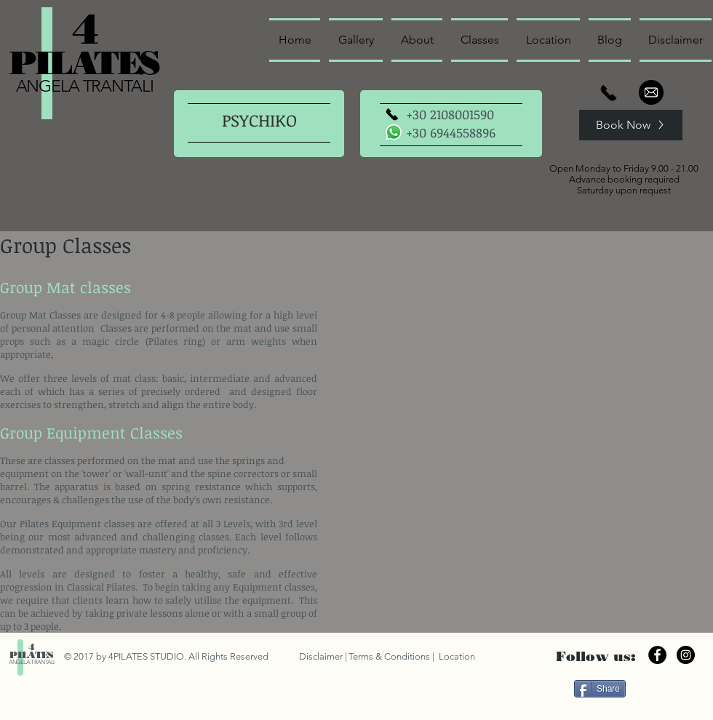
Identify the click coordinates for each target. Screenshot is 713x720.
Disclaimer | (323, 656)
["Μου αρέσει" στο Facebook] (667, 688)
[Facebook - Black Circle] (657, 655)
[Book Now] (630, 125)
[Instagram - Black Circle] (686, 655)
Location (456, 656)
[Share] (600, 688)
